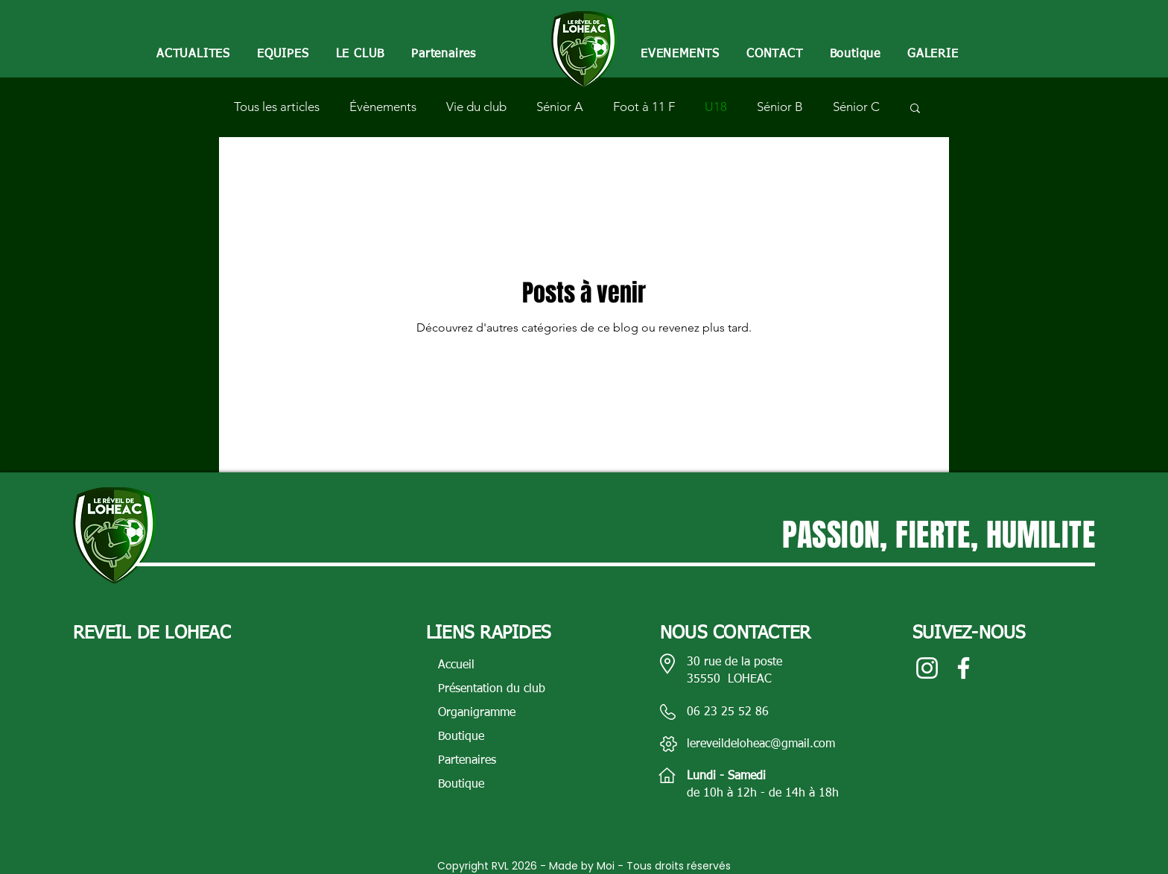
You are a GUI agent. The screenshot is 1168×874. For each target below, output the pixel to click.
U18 (716, 106)
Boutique (461, 737)
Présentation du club (491, 689)
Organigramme (476, 713)
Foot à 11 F (644, 106)
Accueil (456, 665)
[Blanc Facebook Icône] (963, 668)
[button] (283, 55)
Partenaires (467, 761)
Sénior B (780, 106)
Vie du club (476, 106)
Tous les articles (277, 106)
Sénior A (559, 106)
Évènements (382, 106)
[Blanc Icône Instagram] (927, 668)
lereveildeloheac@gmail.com (761, 744)
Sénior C (856, 106)
